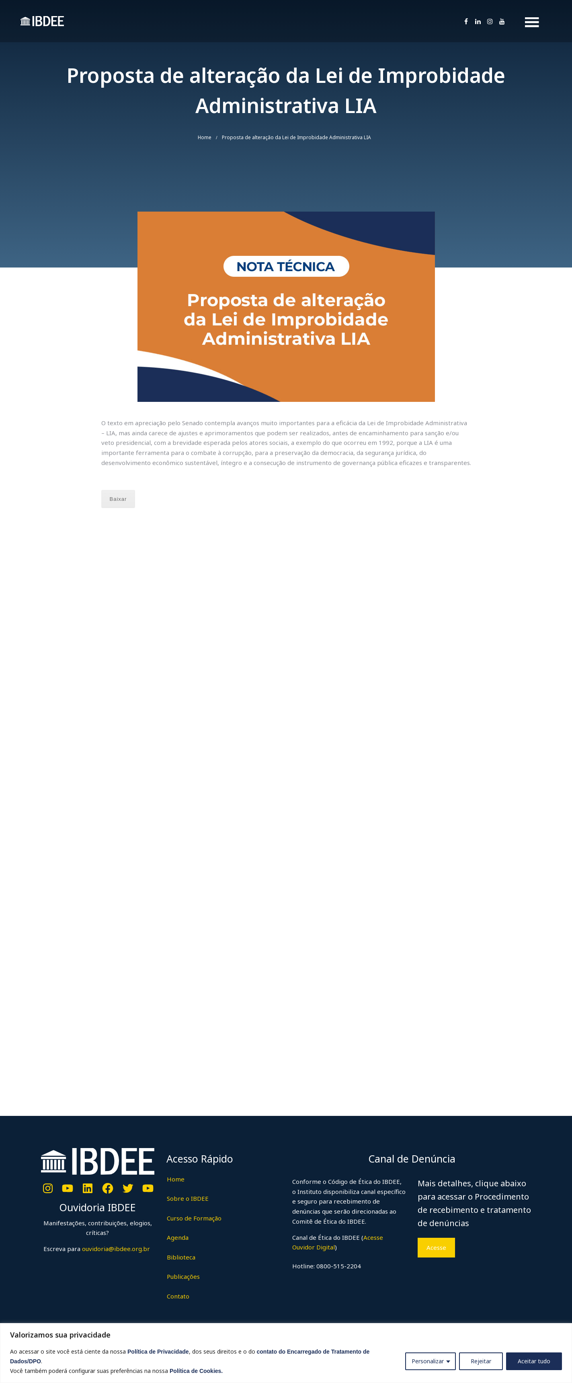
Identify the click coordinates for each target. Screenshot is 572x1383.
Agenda (178, 1237)
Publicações (183, 1276)
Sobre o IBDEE (188, 1198)
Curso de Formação (194, 1218)
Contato (178, 1296)
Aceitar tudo (534, 1361)
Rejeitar (481, 1361)
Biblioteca (181, 1257)
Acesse (436, 1247)
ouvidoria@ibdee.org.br (115, 1249)
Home (204, 137)
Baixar (118, 499)
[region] (286, 1353)
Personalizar (428, 1361)
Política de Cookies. (196, 1371)
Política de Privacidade (158, 1351)
